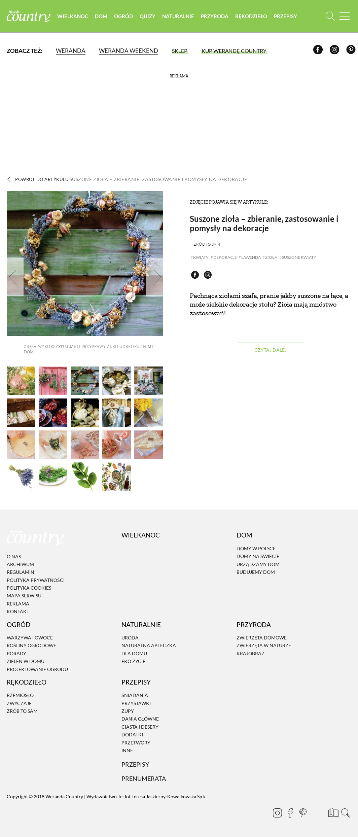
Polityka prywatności (36, 580)
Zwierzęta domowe (262, 637)
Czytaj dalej (270, 350)
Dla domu (134, 653)
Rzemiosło (20, 695)
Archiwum (20, 564)
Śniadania (134, 695)
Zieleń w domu (25, 661)
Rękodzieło (258, 17)
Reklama (18, 603)
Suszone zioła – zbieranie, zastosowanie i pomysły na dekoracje (264, 223)
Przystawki (136, 703)
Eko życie (133, 661)
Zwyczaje (19, 703)
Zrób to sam (206, 244)
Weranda (70, 52)
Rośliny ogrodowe (31, 645)
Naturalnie (185, 17)
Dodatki (132, 734)
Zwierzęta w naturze (264, 645)
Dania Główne (140, 719)
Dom (108, 17)
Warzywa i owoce (30, 637)
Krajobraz (250, 653)
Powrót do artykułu (133, 179)
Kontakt (18, 611)
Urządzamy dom (258, 564)
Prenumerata (144, 778)
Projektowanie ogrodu (37, 669)
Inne (127, 750)
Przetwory (135, 742)
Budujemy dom (256, 572)
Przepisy (292, 17)
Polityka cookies (29, 588)
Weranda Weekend (128, 52)
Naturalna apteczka (148, 645)
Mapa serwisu (24, 595)
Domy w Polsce (256, 548)
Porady (16, 653)
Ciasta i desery (139, 727)
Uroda (130, 637)
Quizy (154, 17)
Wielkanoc (79, 17)
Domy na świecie (258, 556)
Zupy (127, 711)
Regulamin (20, 572)
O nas (14, 556)
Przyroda (221, 17)
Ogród (130, 17)
